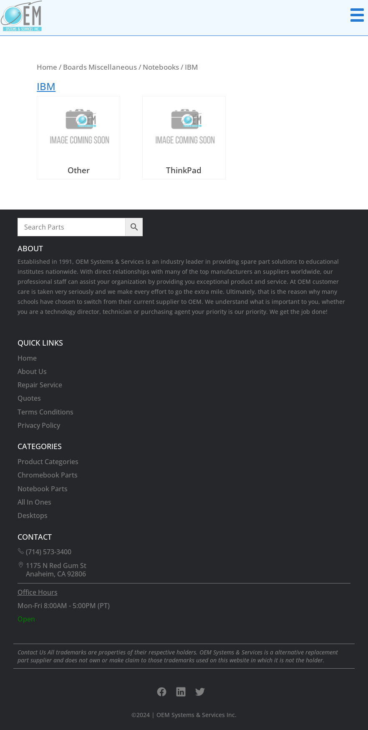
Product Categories (48, 461)
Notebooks (161, 67)
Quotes (29, 398)
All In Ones (34, 502)
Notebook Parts (43, 488)
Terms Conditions (45, 412)
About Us (32, 371)
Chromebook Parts (48, 475)
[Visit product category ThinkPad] (184, 137)
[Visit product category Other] (78, 137)
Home (47, 67)
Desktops (33, 515)
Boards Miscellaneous (100, 67)
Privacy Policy (39, 425)
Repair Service (40, 384)
